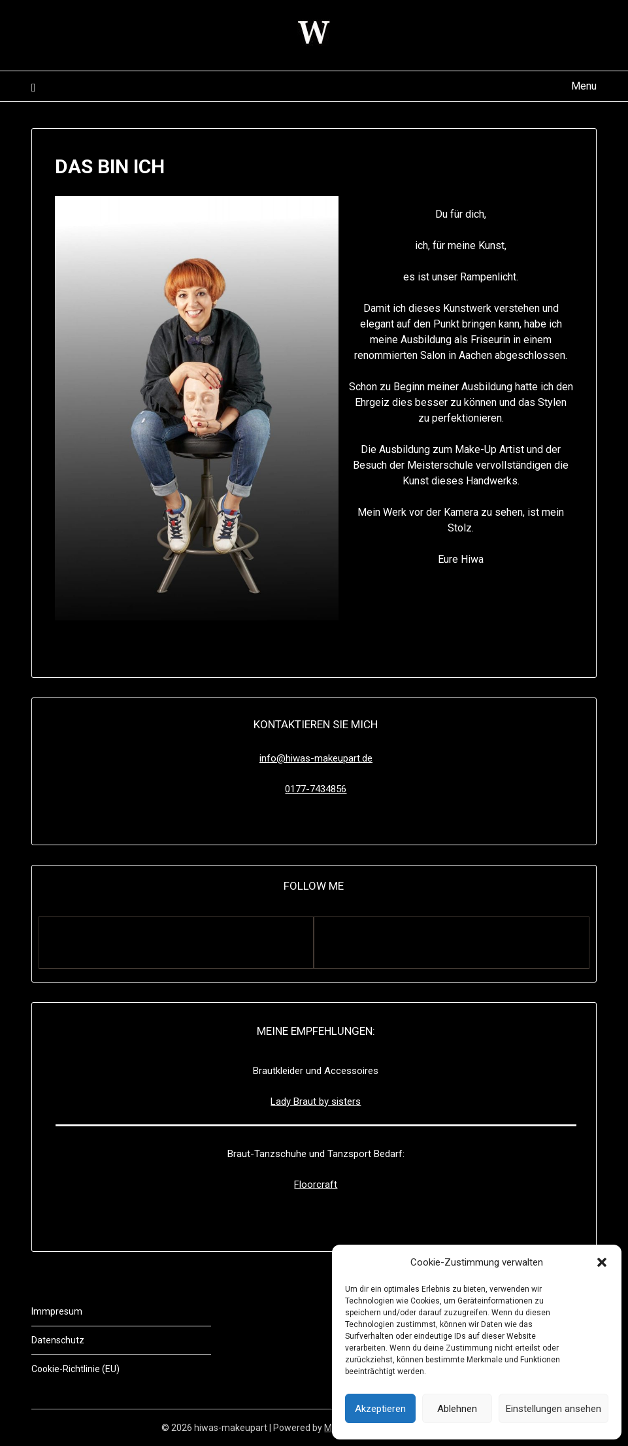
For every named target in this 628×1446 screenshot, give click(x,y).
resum (69, 1311)
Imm (40, 1311)
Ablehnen (457, 1409)
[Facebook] (176, 942)
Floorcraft (315, 1184)
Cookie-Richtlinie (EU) (75, 1369)
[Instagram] (451, 942)
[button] (601, 1262)
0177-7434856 (315, 789)
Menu (584, 86)
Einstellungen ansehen (553, 1409)
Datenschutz (57, 1340)
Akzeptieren (380, 1409)
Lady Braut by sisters (316, 1101)
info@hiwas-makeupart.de (315, 758)
